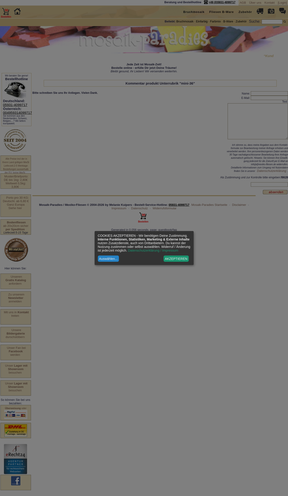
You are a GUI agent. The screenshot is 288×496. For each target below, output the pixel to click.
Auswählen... (108, 259)
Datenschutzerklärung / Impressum (153, 250)
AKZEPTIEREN (176, 259)
